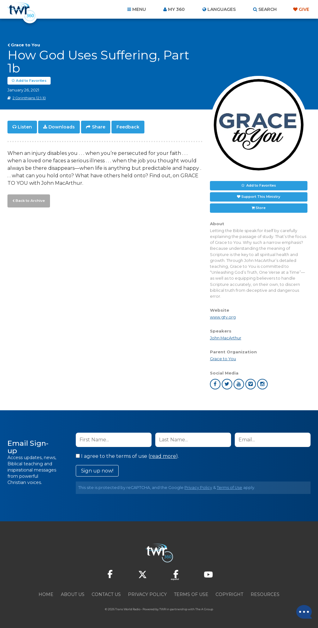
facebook (215, 384)
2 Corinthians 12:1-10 (29, 98)
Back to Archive (29, 200)
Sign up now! (97, 471)
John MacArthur (225, 338)
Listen (25, 127)
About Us (72, 594)
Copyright (229, 594)
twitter (227, 384)
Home (46, 594)
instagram (262, 384)
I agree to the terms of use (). (127, 456)
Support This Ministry (260, 196)
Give (304, 9)
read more (163, 456)
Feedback (127, 127)
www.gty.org (223, 317)
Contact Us (106, 594)
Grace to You (25, 44)
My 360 (176, 9)
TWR (162, 609)
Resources (265, 594)
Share (98, 127)
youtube (239, 384)
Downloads (61, 127)
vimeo (250, 384)
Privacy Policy (198, 487)
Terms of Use (229, 487)
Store (261, 208)
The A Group (204, 609)
